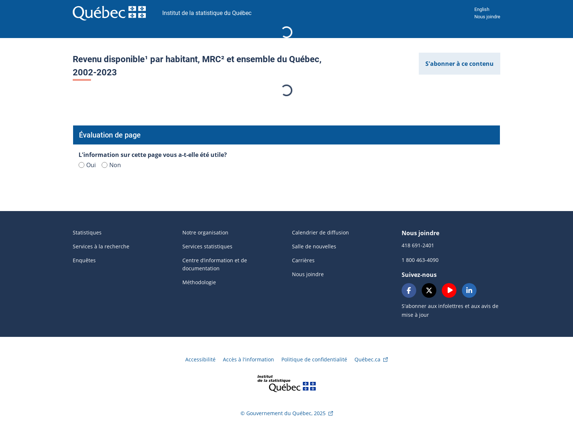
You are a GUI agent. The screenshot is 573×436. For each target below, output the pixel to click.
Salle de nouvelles (314, 246)
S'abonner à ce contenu (459, 64)
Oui (87, 165)
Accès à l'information (248, 359)
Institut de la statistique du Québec (206, 13)
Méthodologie (199, 282)
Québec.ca (367, 359)
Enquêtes (84, 260)
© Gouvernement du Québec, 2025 (283, 413)
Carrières (303, 260)
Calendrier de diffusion (320, 232)
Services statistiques (207, 246)
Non (111, 165)
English (481, 9)
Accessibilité (200, 359)
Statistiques (87, 232)
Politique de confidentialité (314, 359)
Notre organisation (205, 232)
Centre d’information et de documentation (214, 264)
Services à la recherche (101, 246)
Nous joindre (487, 16)
